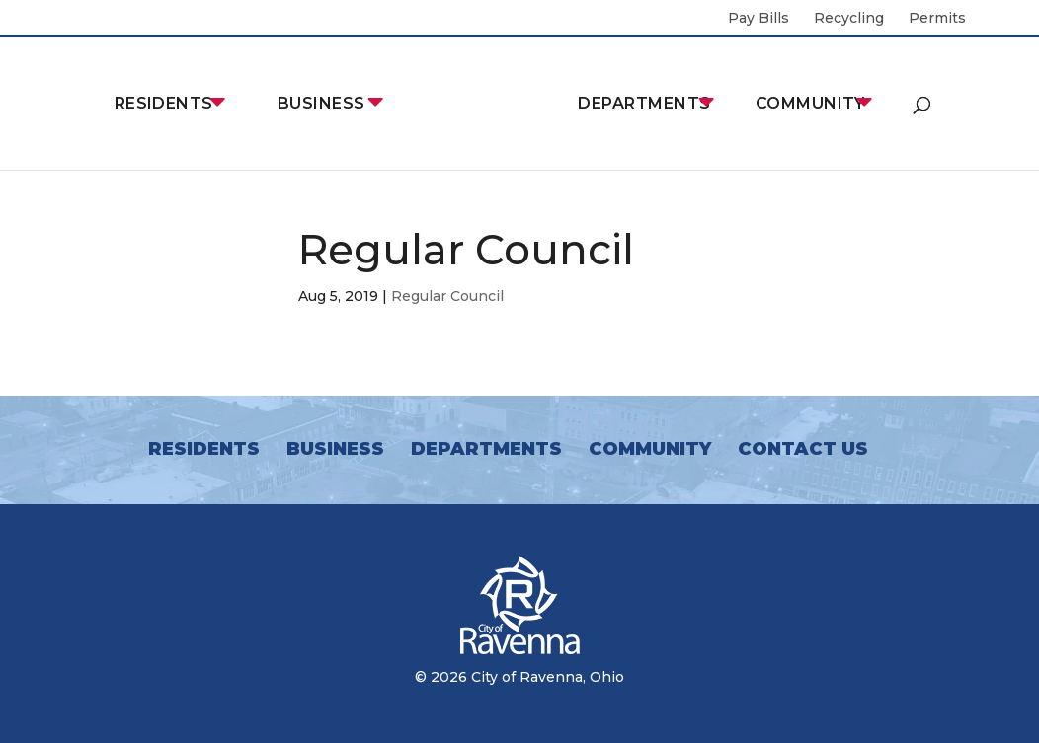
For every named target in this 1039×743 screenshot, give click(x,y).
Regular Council (447, 296)
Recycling (849, 19)
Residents (164, 103)
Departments (644, 103)
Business (321, 103)
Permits (937, 19)
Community (810, 103)
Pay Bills (758, 19)
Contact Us (803, 449)
